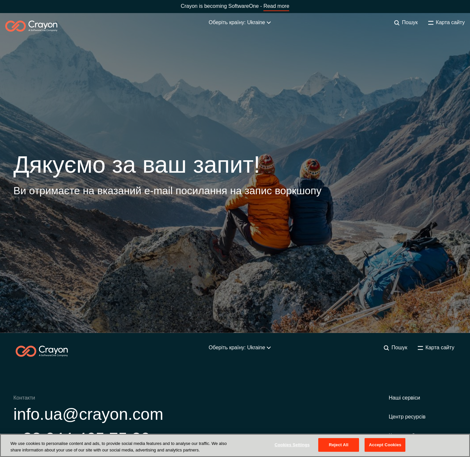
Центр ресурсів (407, 416)
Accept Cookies (385, 444)
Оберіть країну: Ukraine (240, 22)
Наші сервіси (404, 398)
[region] (235, 445)
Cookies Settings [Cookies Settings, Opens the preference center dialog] (292, 444)
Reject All (338, 444)
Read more (276, 6)
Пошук (406, 22)
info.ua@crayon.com (88, 414)
